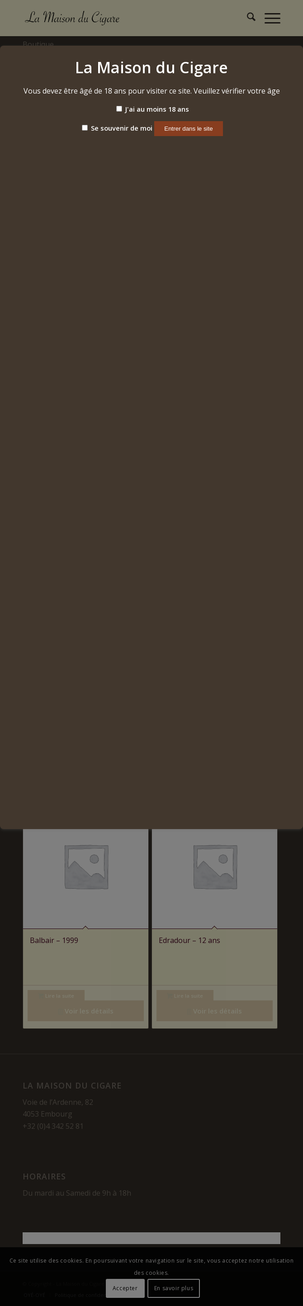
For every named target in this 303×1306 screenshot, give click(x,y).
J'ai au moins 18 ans (152, 108)
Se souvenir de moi (117, 127)
